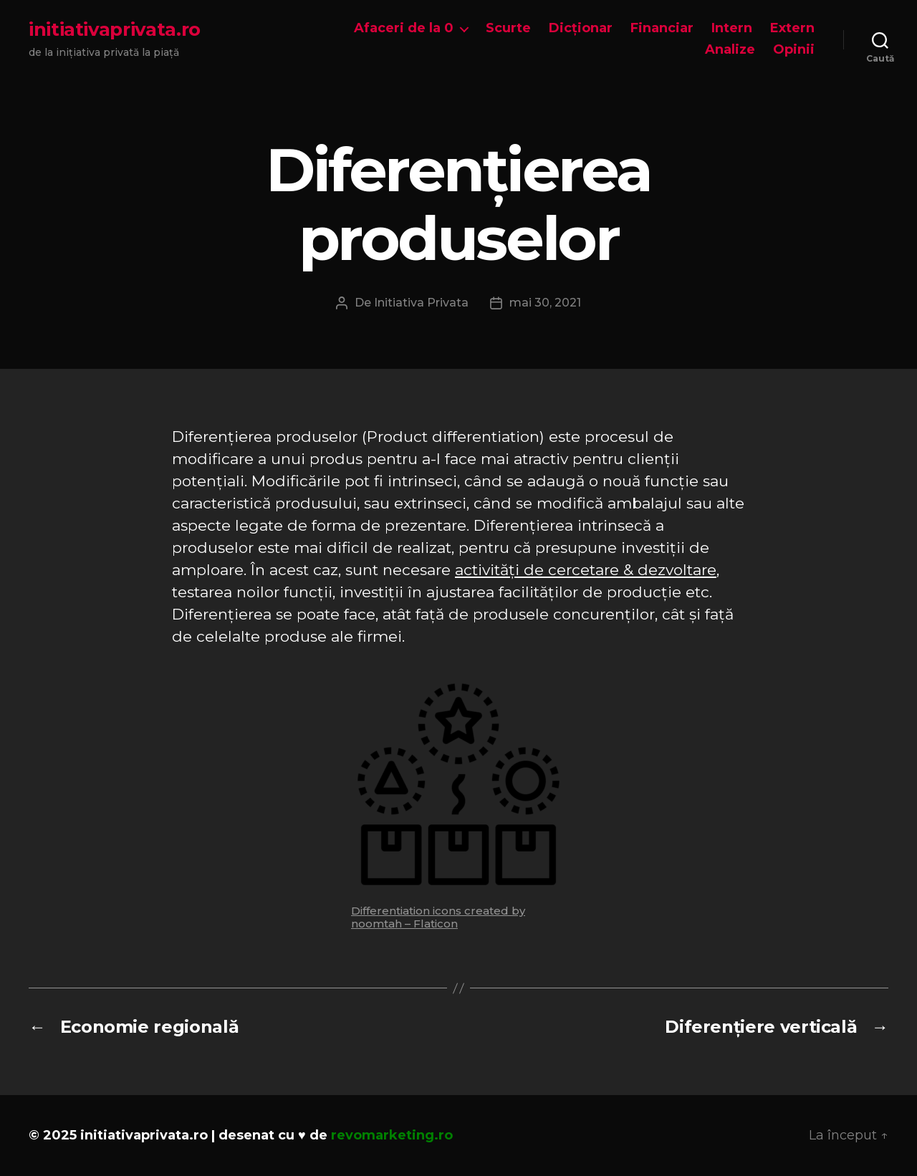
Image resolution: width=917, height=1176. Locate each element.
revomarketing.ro (392, 1135)
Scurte (508, 28)
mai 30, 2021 (545, 302)
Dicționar (581, 28)
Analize (730, 49)
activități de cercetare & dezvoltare (585, 570)
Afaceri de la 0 (403, 28)
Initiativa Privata (421, 302)
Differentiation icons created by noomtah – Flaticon (438, 917)
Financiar (661, 28)
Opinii (794, 49)
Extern (792, 28)
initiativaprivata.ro (115, 29)
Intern (731, 28)
